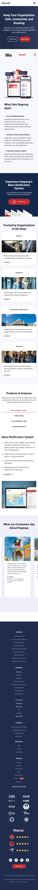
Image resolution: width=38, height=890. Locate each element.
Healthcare (19, 703)
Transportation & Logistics (19, 684)
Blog (19, 746)
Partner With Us (19, 775)
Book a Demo (25, 39)
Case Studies (19, 752)
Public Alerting (19, 416)
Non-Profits (19, 716)
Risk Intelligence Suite (19, 730)
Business (19, 672)
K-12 (19, 710)
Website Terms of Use (16, 879)
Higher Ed (19, 713)
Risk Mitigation (19, 642)
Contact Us (19, 782)
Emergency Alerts (19, 636)
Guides (19, 749)
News (19, 772)
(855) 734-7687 (21, 787)
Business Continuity (19, 652)
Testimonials (19, 769)
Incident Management (19, 426)
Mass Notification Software (19, 727)
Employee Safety (19, 645)
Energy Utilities (19, 694)
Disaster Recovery (19, 655)
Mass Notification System (19, 410)
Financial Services (19, 681)
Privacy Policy (6, 879)
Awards (19, 766)
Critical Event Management (19, 639)
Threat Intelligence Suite (19, 421)
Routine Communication (19, 658)
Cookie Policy (25, 879)
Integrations (19, 736)
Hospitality (19, 678)
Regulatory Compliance (19, 661)
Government (19, 700)
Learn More (7, 262)
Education (19, 707)
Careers (16, 778)
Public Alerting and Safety (19, 649)
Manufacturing (19, 687)
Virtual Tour (12, 39)
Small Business (19, 691)
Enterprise (19, 675)
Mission (19, 762)
